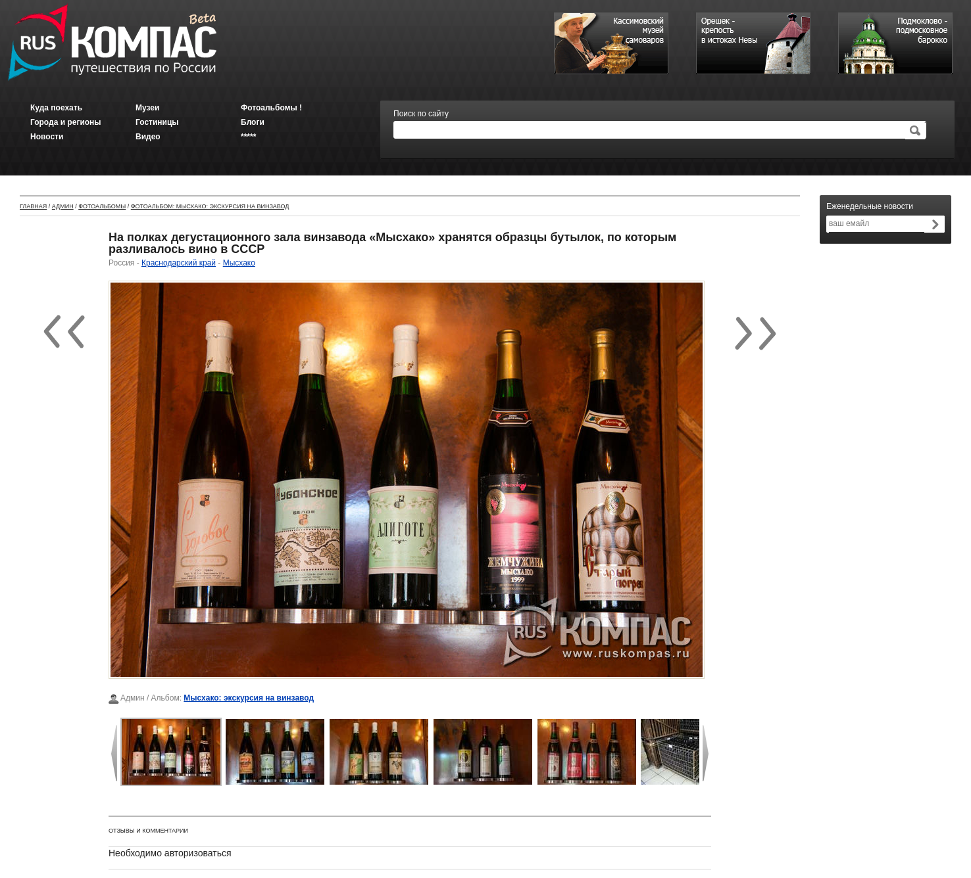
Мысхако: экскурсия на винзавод (249, 698)
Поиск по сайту (421, 113)
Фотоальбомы (102, 206)
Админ (63, 206)
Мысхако (239, 262)
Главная (33, 206)
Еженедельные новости (869, 206)
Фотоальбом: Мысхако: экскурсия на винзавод (210, 206)
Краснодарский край (178, 262)
